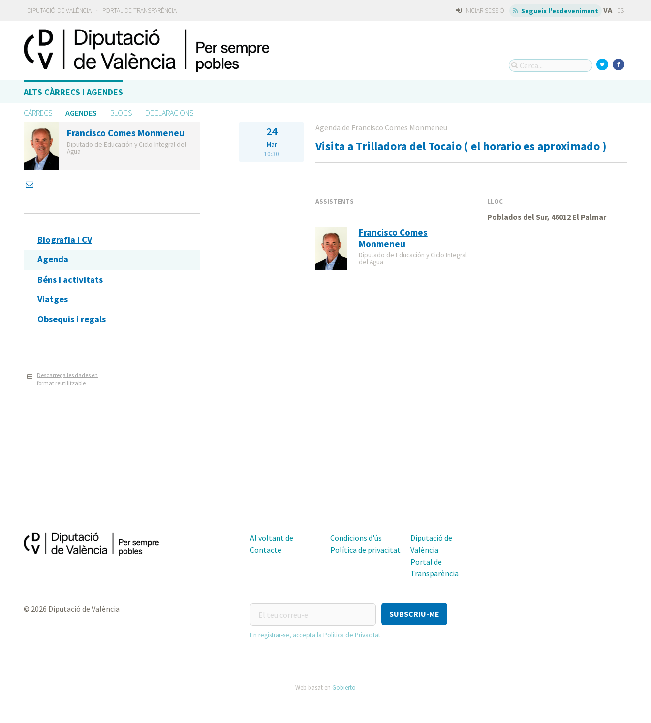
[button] (414, 614)
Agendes (81, 113)
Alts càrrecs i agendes (73, 91)
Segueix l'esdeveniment (556, 10)
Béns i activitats (70, 279)
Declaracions (169, 113)
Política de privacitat (365, 550)
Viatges (52, 299)
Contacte (265, 550)
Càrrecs (38, 113)
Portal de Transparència (139, 10)
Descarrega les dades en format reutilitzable (67, 379)
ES (620, 10)
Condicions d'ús (356, 538)
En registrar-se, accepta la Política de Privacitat (315, 633)
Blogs (121, 113)
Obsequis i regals (71, 319)
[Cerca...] (550, 65)
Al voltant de (271, 538)
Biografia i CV (64, 239)
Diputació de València (59, 10)
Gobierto (344, 686)
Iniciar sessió (480, 10)
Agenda (52, 259)
